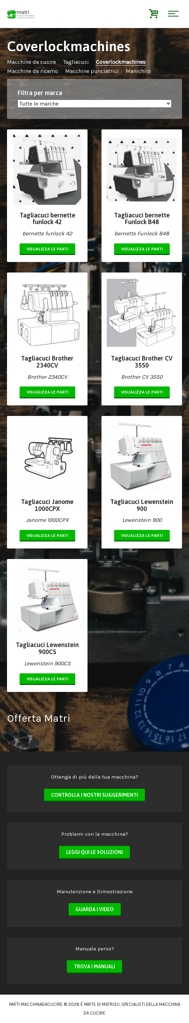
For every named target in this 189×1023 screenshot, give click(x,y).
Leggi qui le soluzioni (94, 852)
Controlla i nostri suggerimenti (94, 795)
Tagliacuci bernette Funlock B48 (142, 218)
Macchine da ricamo (32, 71)
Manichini (138, 71)
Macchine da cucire (31, 62)
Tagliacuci (76, 62)
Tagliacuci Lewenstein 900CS (47, 648)
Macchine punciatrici (92, 71)
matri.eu (111, 1004)
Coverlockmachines (121, 62)
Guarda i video (95, 909)
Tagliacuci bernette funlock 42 (47, 218)
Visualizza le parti (47, 249)
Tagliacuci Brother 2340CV (47, 362)
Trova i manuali (94, 966)
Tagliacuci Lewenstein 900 (141, 505)
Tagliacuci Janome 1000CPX (47, 505)
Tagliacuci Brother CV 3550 (142, 362)
